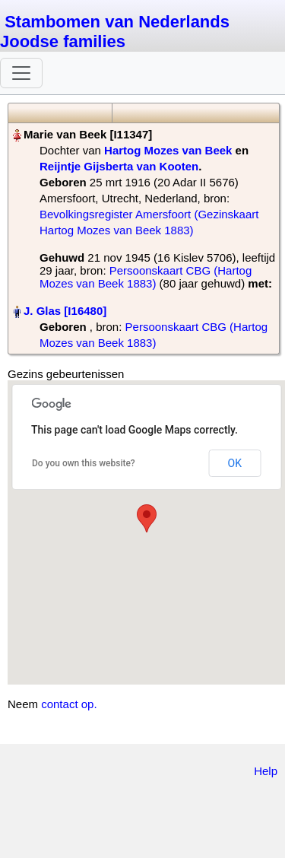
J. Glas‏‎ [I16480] (65, 310)
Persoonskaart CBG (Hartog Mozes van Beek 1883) (146, 277)
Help (265, 770)
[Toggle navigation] (21, 73)
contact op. (69, 704)
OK (235, 463)
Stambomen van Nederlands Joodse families (115, 31)
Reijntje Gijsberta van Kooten (119, 166)
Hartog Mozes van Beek (168, 150)
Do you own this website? (83, 463)
